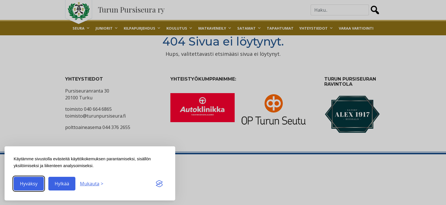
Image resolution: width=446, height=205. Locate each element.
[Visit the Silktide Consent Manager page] (159, 183)
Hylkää (62, 184)
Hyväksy (29, 184)
